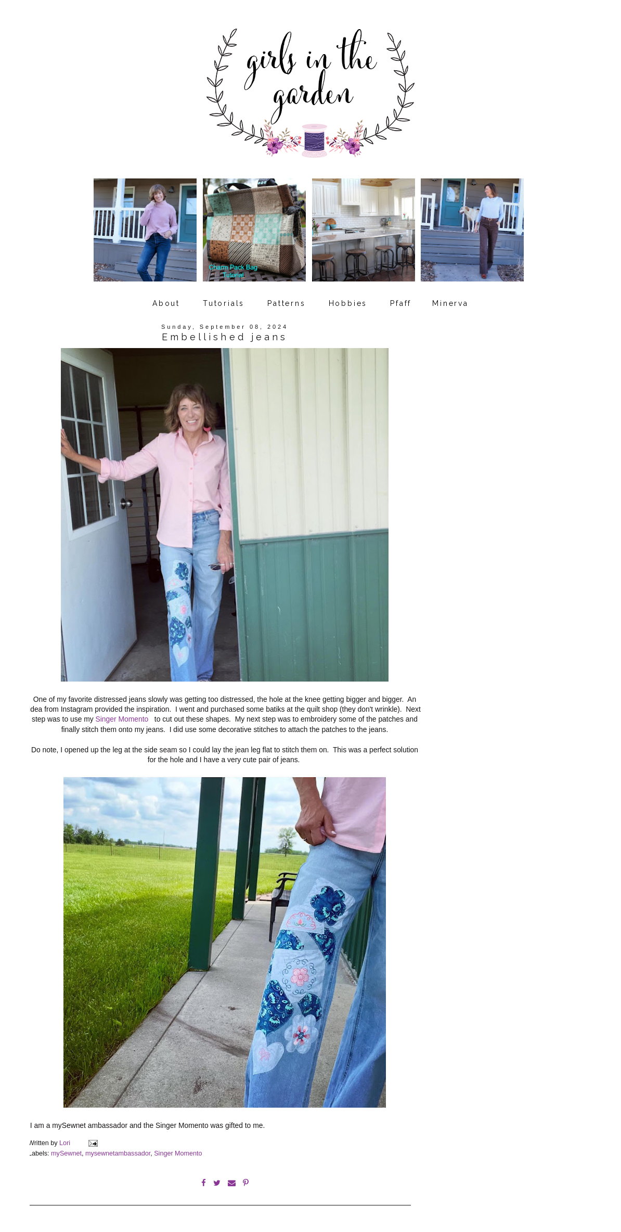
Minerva (450, 303)
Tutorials (223, 303)
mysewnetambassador (117, 1153)
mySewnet (66, 1153)
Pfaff (400, 303)
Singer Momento (123, 719)
